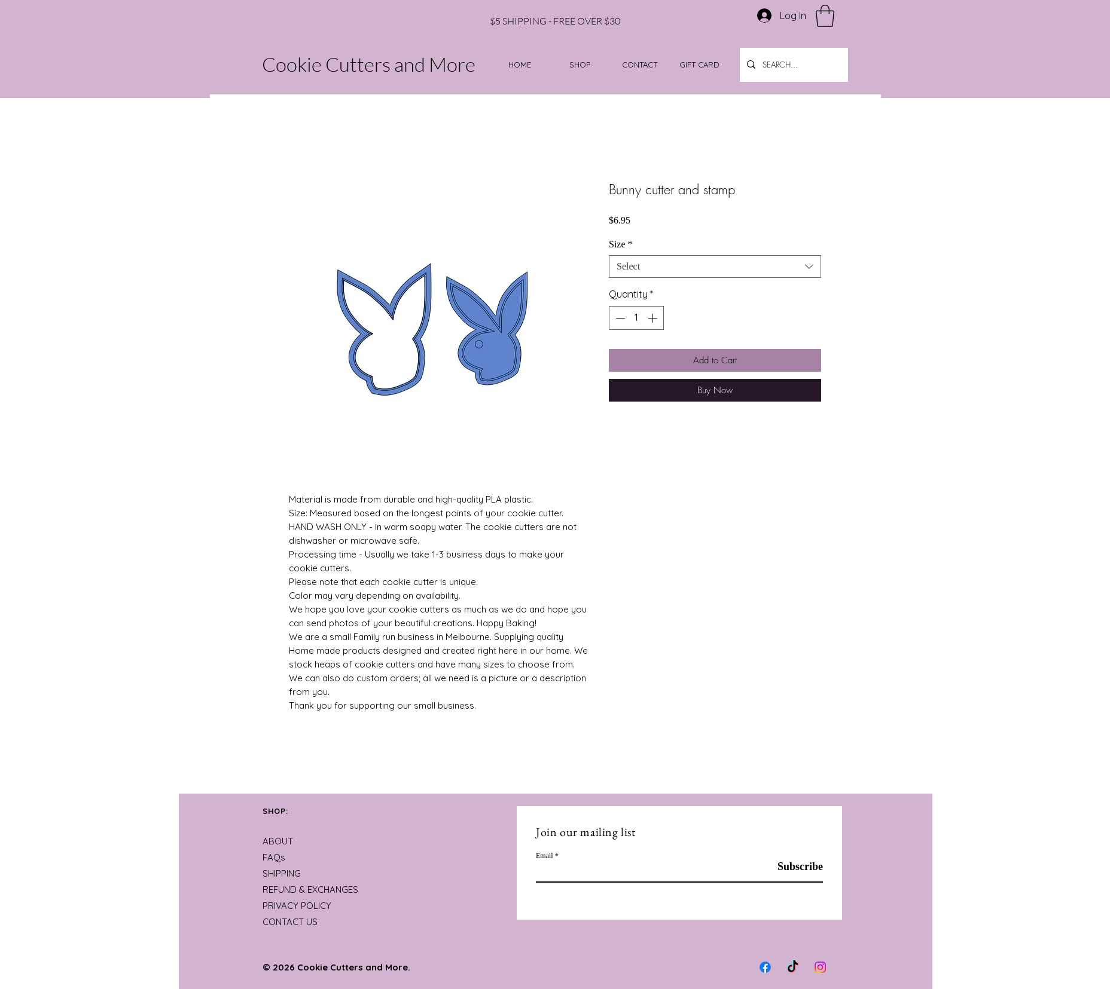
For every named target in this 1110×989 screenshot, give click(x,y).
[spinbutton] (636, 318)
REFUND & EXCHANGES (310, 889)
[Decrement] (619, 318)
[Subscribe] (793, 867)
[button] (825, 16)
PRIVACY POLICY (297, 905)
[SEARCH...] (793, 65)
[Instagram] (820, 967)
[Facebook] (765, 967)
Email (544, 855)
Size (621, 244)
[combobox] (715, 266)
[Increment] (653, 318)
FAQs (274, 857)
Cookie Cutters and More (368, 64)
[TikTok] (792, 967)
